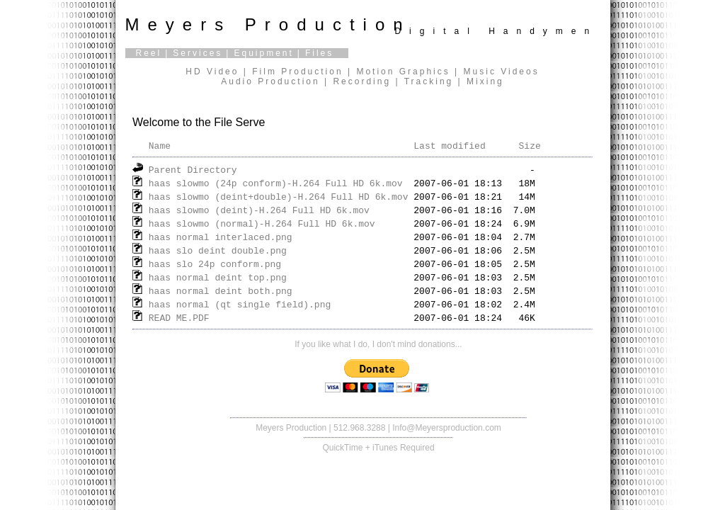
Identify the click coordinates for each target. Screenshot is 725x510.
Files (319, 53)
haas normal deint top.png (218, 277)
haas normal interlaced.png (220, 236)
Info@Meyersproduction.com (446, 428)
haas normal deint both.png (220, 290)
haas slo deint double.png (218, 250)
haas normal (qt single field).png (240, 304)
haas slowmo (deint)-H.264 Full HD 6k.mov (259, 209)
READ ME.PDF (179, 317)
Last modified (449, 145)
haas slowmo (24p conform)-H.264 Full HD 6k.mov (276, 182)
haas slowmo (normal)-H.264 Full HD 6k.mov (262, 223)
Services (197, 53)
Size (529, 145)
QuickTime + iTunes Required (378, 448)
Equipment (263, 53)
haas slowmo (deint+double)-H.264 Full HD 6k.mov (279, 196)
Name (160, 145)
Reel (149, 53)
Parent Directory (193, 169)
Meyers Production (291, 428)
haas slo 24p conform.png (215, 263)
